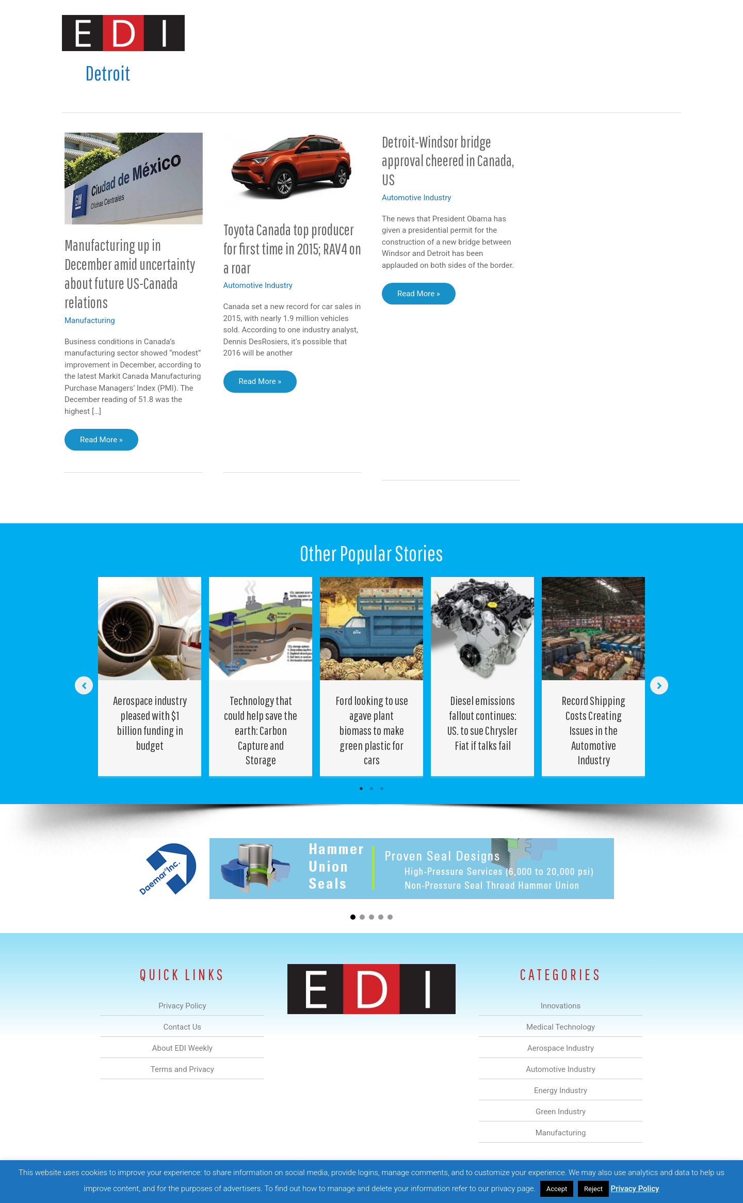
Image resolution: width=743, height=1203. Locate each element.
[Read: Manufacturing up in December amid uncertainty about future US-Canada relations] (133, 178)
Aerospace (345, 32)
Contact (626, 32)
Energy (445, 32)
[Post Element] (149, 676)
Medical (298, 32)
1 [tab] (361, 788)
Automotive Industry (258, 285)
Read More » (104, 442)
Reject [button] (593, 1189)
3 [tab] (382, 788)
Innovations (250, 32)
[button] (665, 33)
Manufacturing (535, 32)
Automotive (397, 32)
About (585, 32)
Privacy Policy (635, 1188)
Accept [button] (557, 1189)
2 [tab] (371, 788)
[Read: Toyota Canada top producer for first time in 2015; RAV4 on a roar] (292, 169)
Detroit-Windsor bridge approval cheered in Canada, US (448, 161)
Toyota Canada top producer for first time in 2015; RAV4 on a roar (292, 248)
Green (484, 32)
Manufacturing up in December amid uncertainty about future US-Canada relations (129, 273)
